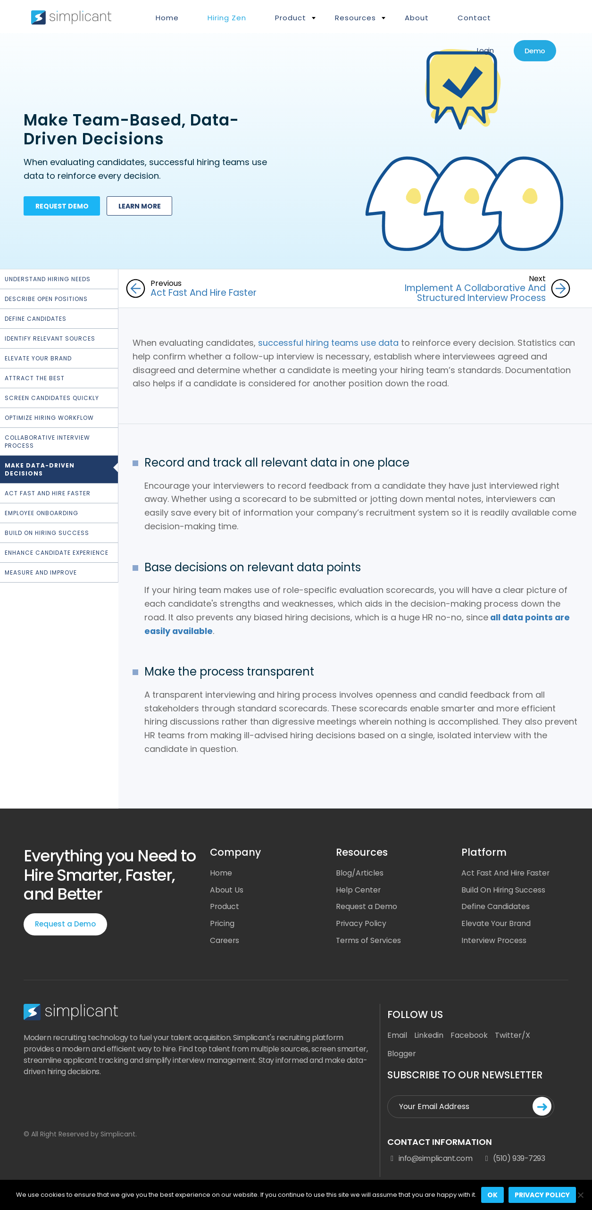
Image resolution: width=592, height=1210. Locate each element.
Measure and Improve (41, 572)
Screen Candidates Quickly (52, 398)
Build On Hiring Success (47, 533)
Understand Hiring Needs (48, 279)
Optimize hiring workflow (49, 418)
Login (483, 51)
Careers (225, 940)
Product (290, 18)
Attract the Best (35, 378)
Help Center (358, 889)
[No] (580, 1195)
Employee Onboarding (41, 513)
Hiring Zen (227, 18)
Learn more (141, 207)
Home (167, 18)
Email (397, 1035)
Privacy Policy (361, 923)
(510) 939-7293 (513, 1159)
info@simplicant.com (429, 1159)
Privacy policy (542, 1195)
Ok (492, 1195)
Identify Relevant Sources (50, 338)
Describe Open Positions (46, 299)
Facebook (469, 1035)
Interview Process (494, 940)
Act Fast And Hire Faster (506, 872)
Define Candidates (36, 319)
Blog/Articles (360, 872)
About (417, 18)
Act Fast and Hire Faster (48, 493)
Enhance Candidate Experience (56, 553)
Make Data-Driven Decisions (40, 469)
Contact (474, 18)
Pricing (222, 923)
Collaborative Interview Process (47, 442)
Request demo (62, 207)
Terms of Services (369, 940)
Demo (534, 51)
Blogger (401, 1054)
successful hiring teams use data (328, 342)
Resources (355, 18)
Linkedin (428, 1035)
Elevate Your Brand (38, 358)
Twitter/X (512, 1035)
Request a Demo (65, 923)
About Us (226, 889)
